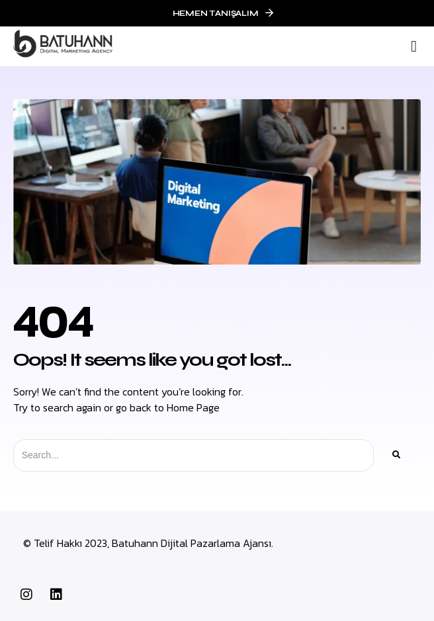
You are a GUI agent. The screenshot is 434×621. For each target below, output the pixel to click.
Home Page (193, 407)
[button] (414, 46)
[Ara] (395, 455)
